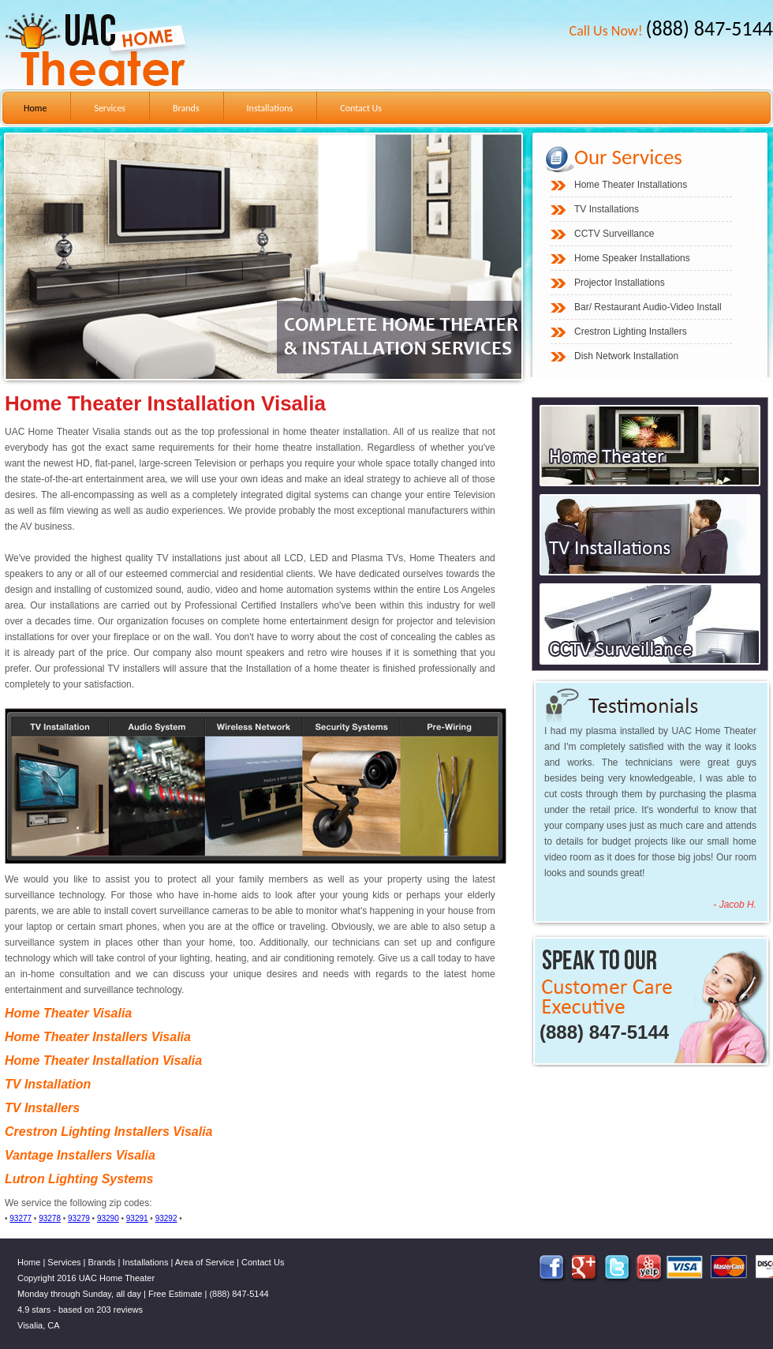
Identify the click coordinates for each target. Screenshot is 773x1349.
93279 (79, 1218)
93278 (50, 1218)
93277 (20, 1218)
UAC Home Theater (117, 1278)
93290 (108, 1218)
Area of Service (204, 1262)
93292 (166, 1218)
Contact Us (361, 108)
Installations (270, 108)
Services (109, 108)
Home (35, 108)
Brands (186, 108)
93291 (137, 1218)
